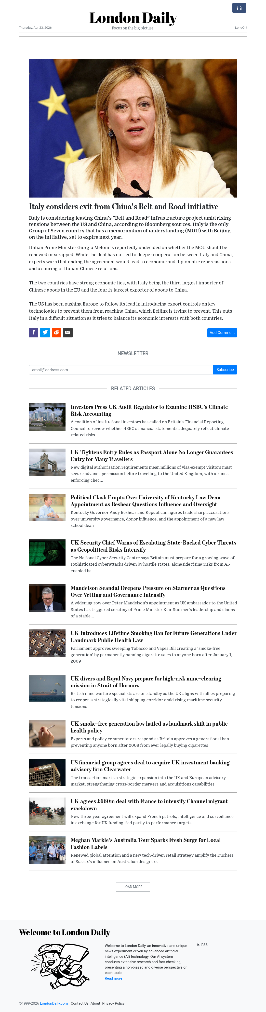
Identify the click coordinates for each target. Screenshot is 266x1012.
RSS (202, 945)
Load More (133, 887)
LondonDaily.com (54, 1003)
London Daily (133, 17)
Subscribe (225, 369)
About (95, 1003)
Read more (113, 978)
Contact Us (80, 1003)
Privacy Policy (113, 1003)
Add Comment (222, 332)
